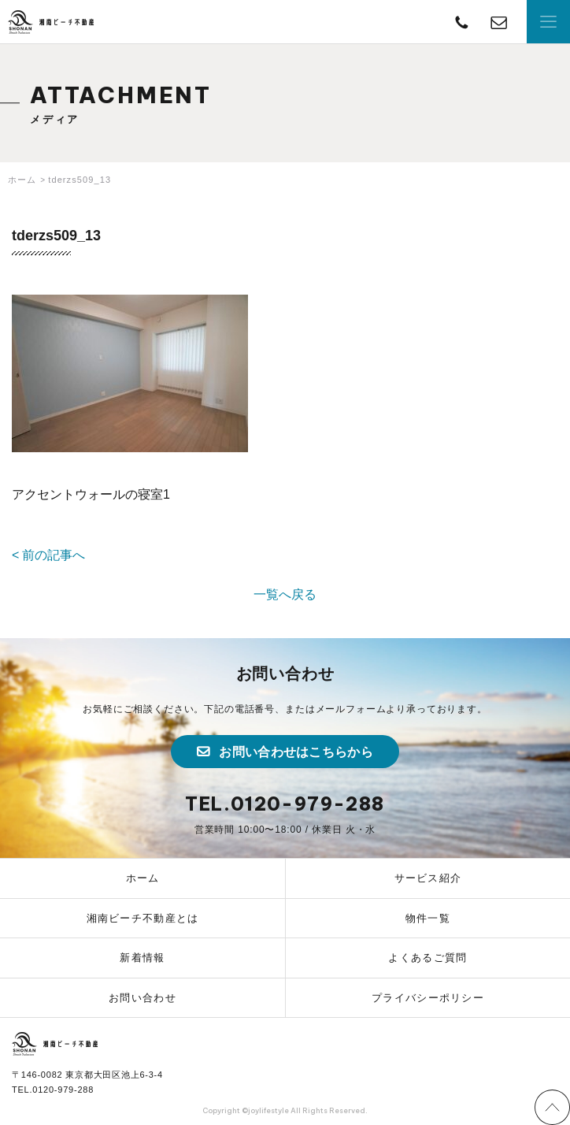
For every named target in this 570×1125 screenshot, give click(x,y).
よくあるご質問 (427, 957)
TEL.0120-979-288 (284, 804)
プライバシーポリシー (428, 998)
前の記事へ (53, 555)
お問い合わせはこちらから (296, 752)
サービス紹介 (428, 878)
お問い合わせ (142, 998)
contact (498, 21)
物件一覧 (427, 918)
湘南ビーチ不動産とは (143, 918)
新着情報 (142, 957)
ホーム (143, 878)
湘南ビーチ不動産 (51, 22)
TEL (461, 21)
